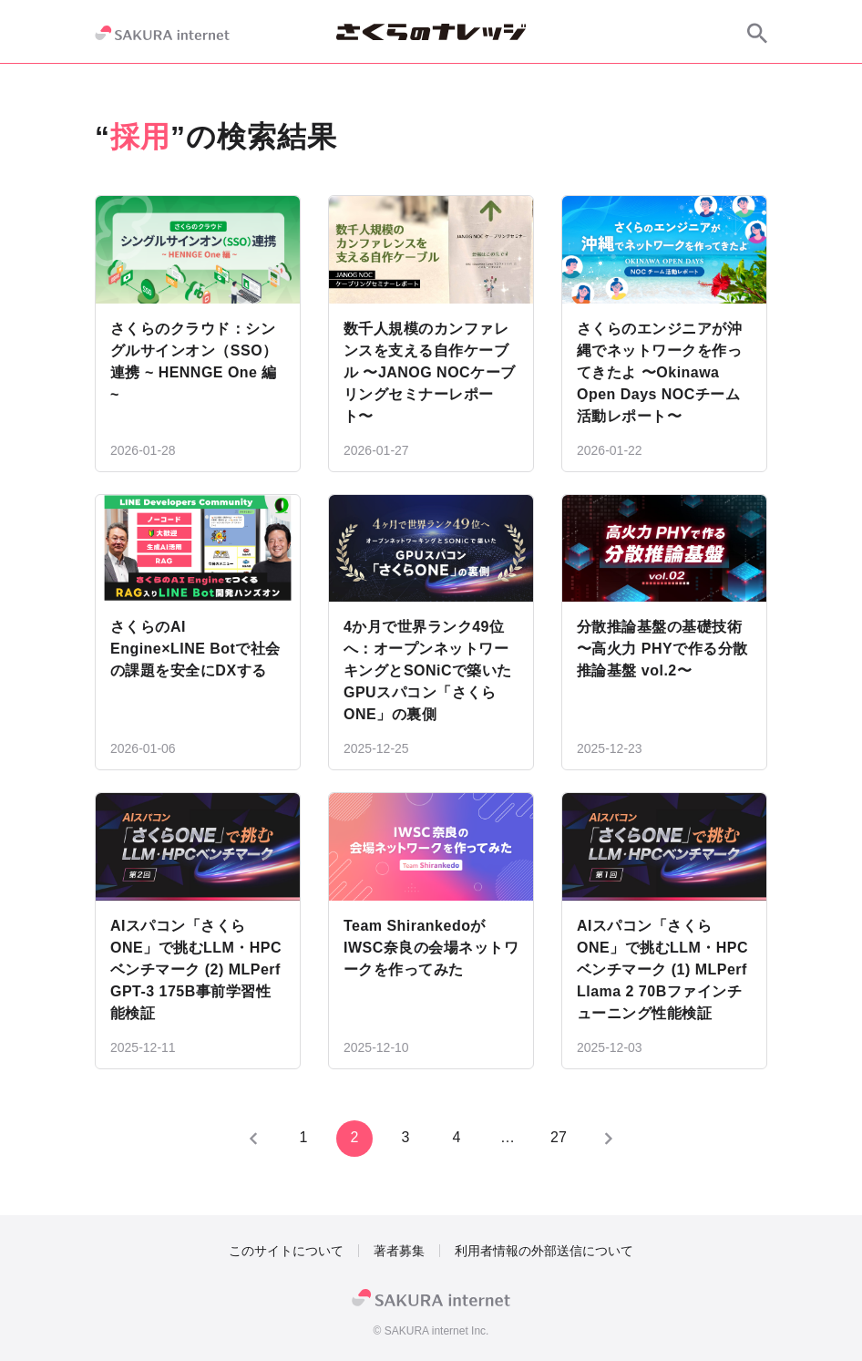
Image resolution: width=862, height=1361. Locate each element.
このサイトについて (286, 1250)
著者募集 (399, 1250)
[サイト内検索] (757, 32)
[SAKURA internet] (162, 33)
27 (558, 1137)
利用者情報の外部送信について (544, 1250)
